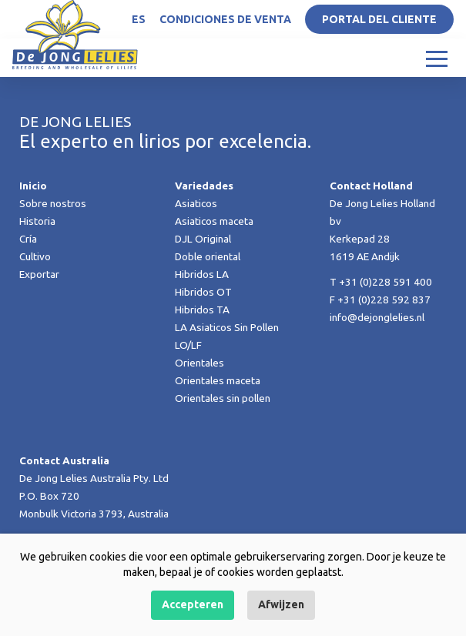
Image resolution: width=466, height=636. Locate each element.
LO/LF (188, 345)
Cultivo (35, 256)
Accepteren (192, 604)
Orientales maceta (217, 380)
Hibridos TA (202, 309)
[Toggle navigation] (437, 58)
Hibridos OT (203, 292)
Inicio (33, 185)
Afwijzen (281, 604)
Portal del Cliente (379, 19)
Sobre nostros (52, 203)
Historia (37, 221)
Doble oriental (207, 256)
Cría (28, 239)
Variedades (204, 185)
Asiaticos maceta (214, 221)
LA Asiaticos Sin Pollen (227, 327)
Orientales (199, 362)
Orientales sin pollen (222, 398)
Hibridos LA (202, 274)
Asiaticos (196, 203)
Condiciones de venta (225, 19)
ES (139, 19)
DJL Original (203, 239)
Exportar (39, 274)
